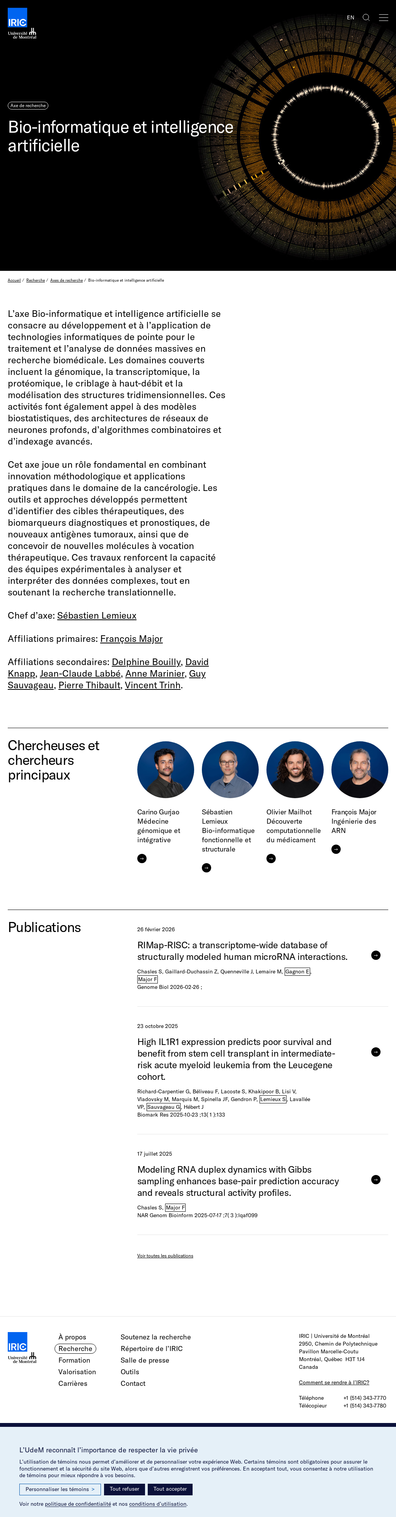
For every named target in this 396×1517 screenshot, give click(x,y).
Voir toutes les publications (165, 1256)
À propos (72, 1336)
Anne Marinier (154, 673)
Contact (133, 1383)
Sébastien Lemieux (97, 615)
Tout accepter (170, 1488)
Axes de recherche (66, 280)
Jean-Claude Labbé (80, 673)
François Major (131, 638)
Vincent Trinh (153, 685)
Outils (130, 1371)
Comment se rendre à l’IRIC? (334, 1382)
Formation (74, 1360)
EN (350, 17)
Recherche (35, 280)
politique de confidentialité (78, 1503)
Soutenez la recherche (156, 1336)
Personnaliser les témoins (60, 1489)
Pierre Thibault (89, 685)
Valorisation (77, 1371)
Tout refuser (124, 1488)
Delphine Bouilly (146, 661)
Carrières (72, 1383)
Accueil (14, 280)
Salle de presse (145, 1360)
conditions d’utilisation (157, 1503)
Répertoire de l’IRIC (152, 1348)
